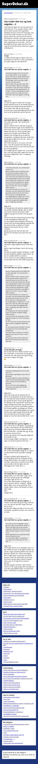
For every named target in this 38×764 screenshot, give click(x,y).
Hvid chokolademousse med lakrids (13, 595)
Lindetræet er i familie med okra (12, 591)
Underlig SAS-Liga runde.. (10, 633)
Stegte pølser (7, 597)
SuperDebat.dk (8, 13)
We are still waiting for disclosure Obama (15, 676)
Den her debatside (8, 674)
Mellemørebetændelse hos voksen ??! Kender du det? (18, 703)
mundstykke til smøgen (10, 714)
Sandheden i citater (8, 728)
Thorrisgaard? (7, 589)
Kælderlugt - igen (8, 651)
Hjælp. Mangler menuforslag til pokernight (15, 604)
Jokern (5, 733)
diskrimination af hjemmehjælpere (13, 743)
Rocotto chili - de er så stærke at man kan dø (16, 593)
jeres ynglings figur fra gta (10, 731)
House (5, 660)
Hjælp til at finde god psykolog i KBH (13, 708)
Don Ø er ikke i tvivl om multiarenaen (13, 616)
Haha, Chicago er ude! (9, 623)
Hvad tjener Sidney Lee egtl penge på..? (14, 672)
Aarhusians (6, 649)
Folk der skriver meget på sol (11, 685)
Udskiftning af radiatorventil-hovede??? (14, 641)
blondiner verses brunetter (11, 737)
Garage (5, 655)
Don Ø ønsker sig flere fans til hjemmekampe (16, 618)
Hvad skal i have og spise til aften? (13, 606)
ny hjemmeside (7, 647)
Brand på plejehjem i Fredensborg (13, 712)
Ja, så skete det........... (9, 739)
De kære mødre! (8, 741)
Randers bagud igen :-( (9, 627)
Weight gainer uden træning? (11, 697)
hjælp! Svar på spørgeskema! (11, 683)
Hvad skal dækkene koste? (10, 662)
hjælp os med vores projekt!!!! (11, 687)
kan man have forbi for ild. (10, 710)
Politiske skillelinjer (8, 681)
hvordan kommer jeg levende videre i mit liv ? (16, 724)
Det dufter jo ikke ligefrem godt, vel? (13, 735)
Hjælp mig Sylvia (8, 629)
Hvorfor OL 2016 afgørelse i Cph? (12, 620)
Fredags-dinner (7, 602)
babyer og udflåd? (8, 726)
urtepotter (6, 658)
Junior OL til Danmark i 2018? (11, 631)
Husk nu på (6, 653)
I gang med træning (8, 701)
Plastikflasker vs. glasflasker (11, 705)
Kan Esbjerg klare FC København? (12, 625)
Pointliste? (6, 587)
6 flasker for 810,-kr (8, 600)
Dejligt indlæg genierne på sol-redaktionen (15, 670)
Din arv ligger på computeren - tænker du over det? (18, 678)
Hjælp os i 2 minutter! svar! (11, 689)
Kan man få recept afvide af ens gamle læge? (16, 716)
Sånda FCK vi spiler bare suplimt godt (14, 614)
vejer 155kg (6, 699)
